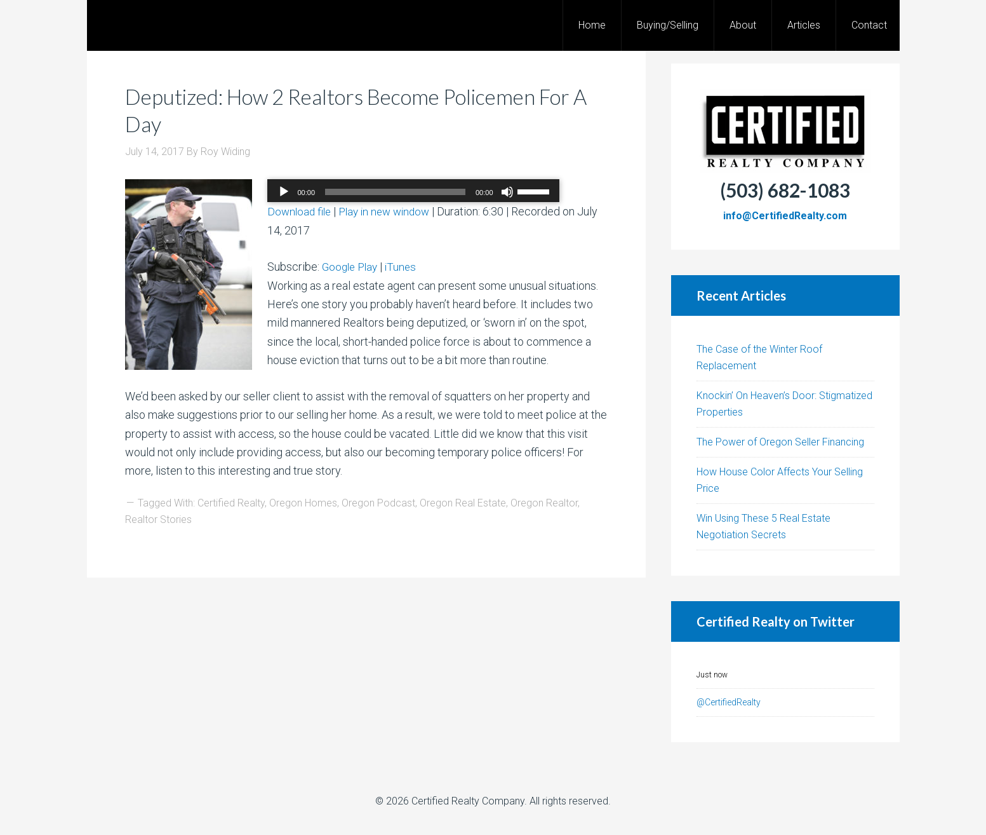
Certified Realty (231, 503)
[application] (413, 192)
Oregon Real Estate (463, 503)
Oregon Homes (303, 503)
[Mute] (507, 192)
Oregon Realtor (544, 503)
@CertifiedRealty (728, 702)
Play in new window (390, 211)
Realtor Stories (158, 519)
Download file (300, 211)
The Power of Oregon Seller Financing (780, 442)
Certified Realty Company (467, 801)
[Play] (283, 192)
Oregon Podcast (378, 503)
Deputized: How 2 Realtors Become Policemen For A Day (353, 109)
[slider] (395, 192)
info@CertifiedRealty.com (785, 216)
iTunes (405, 266)
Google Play (352, 266)
